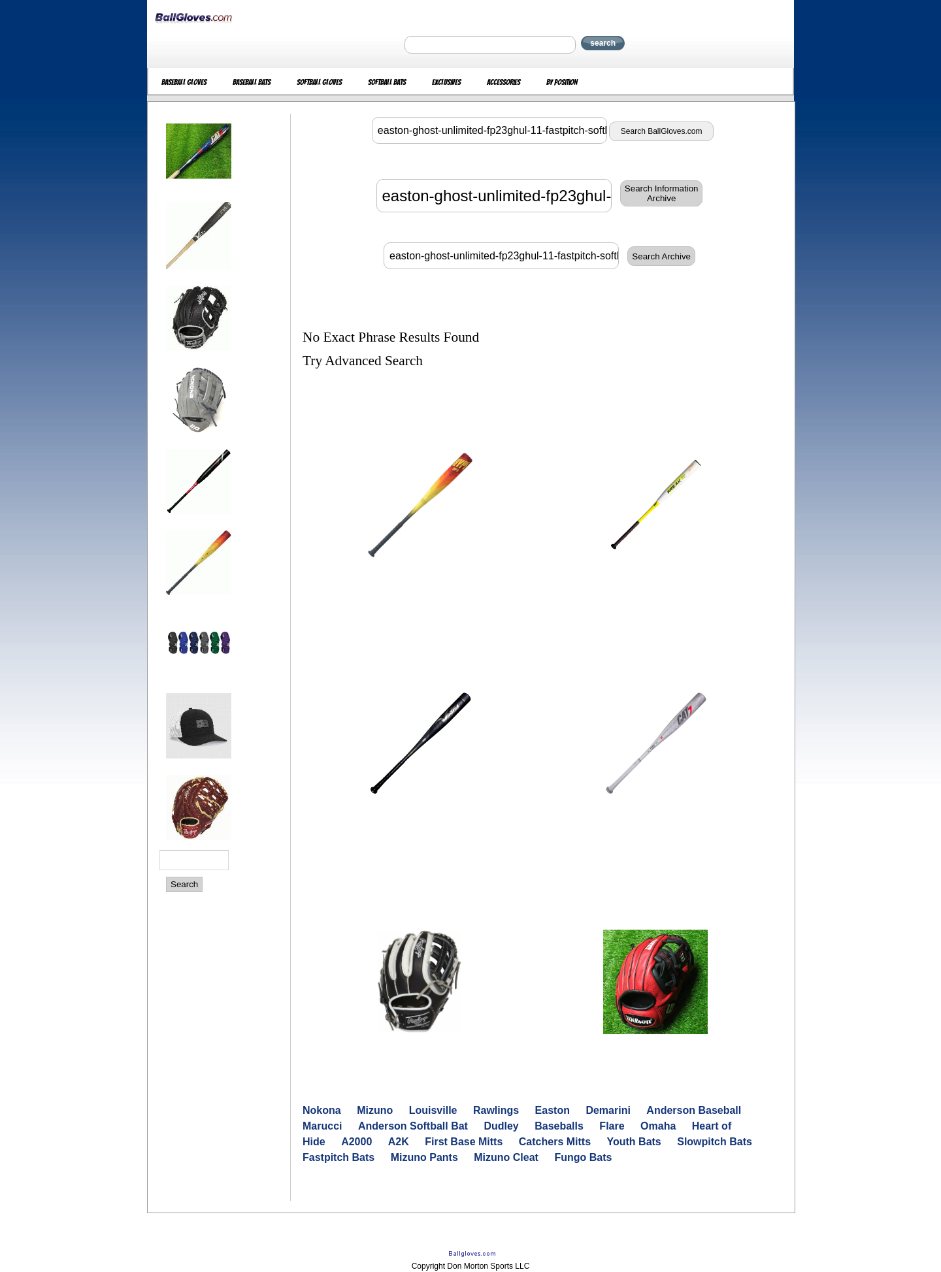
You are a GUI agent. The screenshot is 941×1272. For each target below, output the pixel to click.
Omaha (658, 1126)
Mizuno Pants (424, 1157)
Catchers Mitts (555, 1141)
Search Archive (661, 256)
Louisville (433, 1110)
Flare (611, 1126)
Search (184, 884)
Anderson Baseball (693, 1110)
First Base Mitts (464, 1141)
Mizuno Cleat (506, 1157)
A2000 (356, 1141)
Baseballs (559, 1126)
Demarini (608, 1110)
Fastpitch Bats (338, 1157)
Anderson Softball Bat (413, 1126)
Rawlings (496, 1110)
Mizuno (375, 1110)
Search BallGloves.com (661, 131)
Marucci (322, 1126)
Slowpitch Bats (714, 1141)
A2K (398, 1141)
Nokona (322, 1110)
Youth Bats (634, 1141)
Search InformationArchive (662, 193)
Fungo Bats (583, 1157)
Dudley (501, 1126)
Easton (552, 1110)
